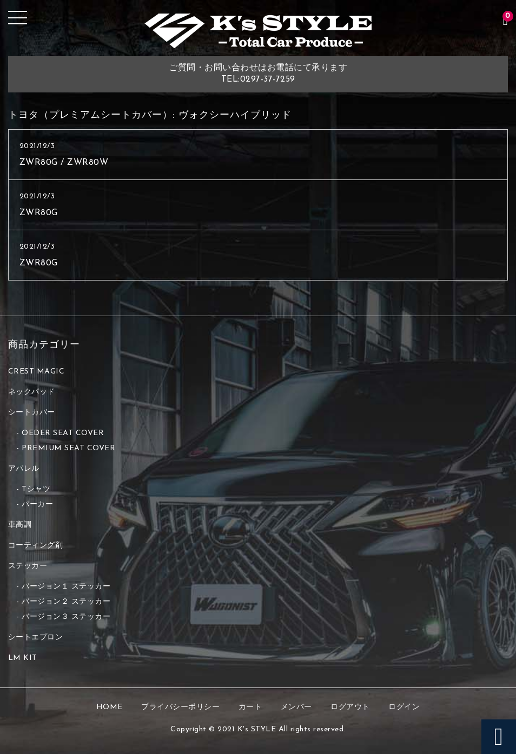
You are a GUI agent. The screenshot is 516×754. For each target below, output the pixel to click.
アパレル (23, 469)
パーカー (37, 505)
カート (250, 707)
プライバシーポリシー (180, 707)
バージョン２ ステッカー (66, 602)
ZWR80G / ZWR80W (64, 162)
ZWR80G (38, 213)
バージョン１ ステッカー (66, 587)
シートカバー (31, 413)
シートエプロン (35, 637)
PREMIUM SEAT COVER (68, 448)
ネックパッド (31, 392)
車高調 (20, 525)
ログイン (404, 707)
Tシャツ (36, 489)
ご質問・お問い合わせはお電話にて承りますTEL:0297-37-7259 (258, 74)
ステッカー (28, 566)
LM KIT (22, 658)
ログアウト (350, 707)
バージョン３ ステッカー (66, 617)
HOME (109, 707)
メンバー (296, 707)
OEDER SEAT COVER (63, 433)
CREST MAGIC (36, 372)
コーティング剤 (35, 546)
